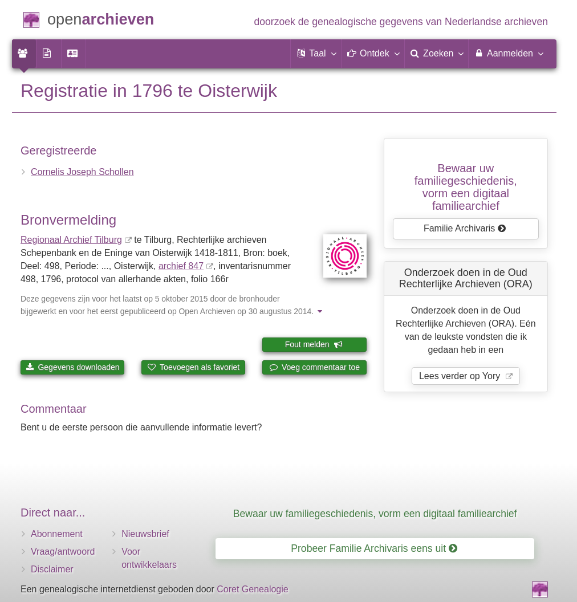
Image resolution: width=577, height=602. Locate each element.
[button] (316, 53)
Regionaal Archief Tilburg (71, 240)
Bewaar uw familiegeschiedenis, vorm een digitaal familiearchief (375, 513)
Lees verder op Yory (461, 376)
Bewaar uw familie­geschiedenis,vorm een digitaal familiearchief (466, 187)
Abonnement (57, 534)
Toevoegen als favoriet (193, 367)
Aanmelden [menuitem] (508, 53)
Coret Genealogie (252, 589)
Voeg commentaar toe (314, 367)
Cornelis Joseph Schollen (82, 172)
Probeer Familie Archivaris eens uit (374, 548)
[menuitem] (24, 53)
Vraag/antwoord (63, 551)
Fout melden (314, 344)
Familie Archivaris (465, 228)
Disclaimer (52, 569)
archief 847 (181, 266)
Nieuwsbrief (145, 534)
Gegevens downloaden (73, 367)
